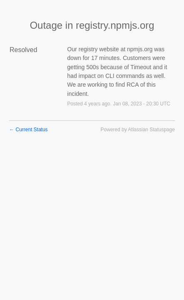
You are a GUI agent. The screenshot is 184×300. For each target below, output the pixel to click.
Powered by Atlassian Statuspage (138, 129)
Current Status (28, 129)
